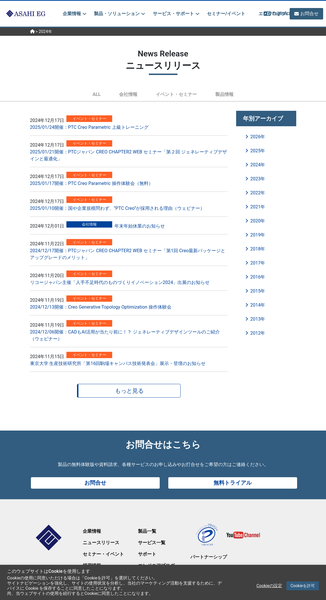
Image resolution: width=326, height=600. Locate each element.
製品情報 (224, 94)
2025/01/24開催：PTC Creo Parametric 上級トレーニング (89, 127)
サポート (147, 554)
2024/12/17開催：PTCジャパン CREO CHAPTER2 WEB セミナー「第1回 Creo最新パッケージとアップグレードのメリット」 (128, 254)
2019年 (257, 235)
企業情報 (72, 13)
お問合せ (309, 13)
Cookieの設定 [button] (269, 585)
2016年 (257, 277)
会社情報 (128, 94)
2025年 (257, 150)
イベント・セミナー (176, 94)
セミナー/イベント (226, 13)
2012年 (257, 333)
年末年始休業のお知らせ (139, 226)
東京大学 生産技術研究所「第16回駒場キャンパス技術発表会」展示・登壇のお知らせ (118, 363)
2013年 (257, 319)
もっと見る (129, 390)
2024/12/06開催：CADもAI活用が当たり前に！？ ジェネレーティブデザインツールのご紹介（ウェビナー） (125, 335)
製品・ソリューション (117, 13)
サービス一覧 (151, 542)
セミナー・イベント (103, 554)
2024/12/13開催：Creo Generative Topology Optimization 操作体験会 (100, 307)
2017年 (257, 263)
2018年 (257, 249)
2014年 (257, 305)
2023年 (257, 178)
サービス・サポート (173, 13)
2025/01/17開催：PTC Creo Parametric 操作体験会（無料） (91, 183)
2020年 (257, 221)
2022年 (257, 193)
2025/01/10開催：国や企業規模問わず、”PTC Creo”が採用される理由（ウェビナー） (117, 208)
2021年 (257, 207)
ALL (96, 94)
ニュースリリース (101, 542)
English (278, 13)
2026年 (257, 136)
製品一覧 (147, 531)
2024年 (257, 164)
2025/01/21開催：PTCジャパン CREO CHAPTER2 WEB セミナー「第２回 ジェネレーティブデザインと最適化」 (128, 155)
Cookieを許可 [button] (303, 585)
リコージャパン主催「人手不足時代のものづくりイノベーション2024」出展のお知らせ (120, 282)
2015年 (257, 291)
